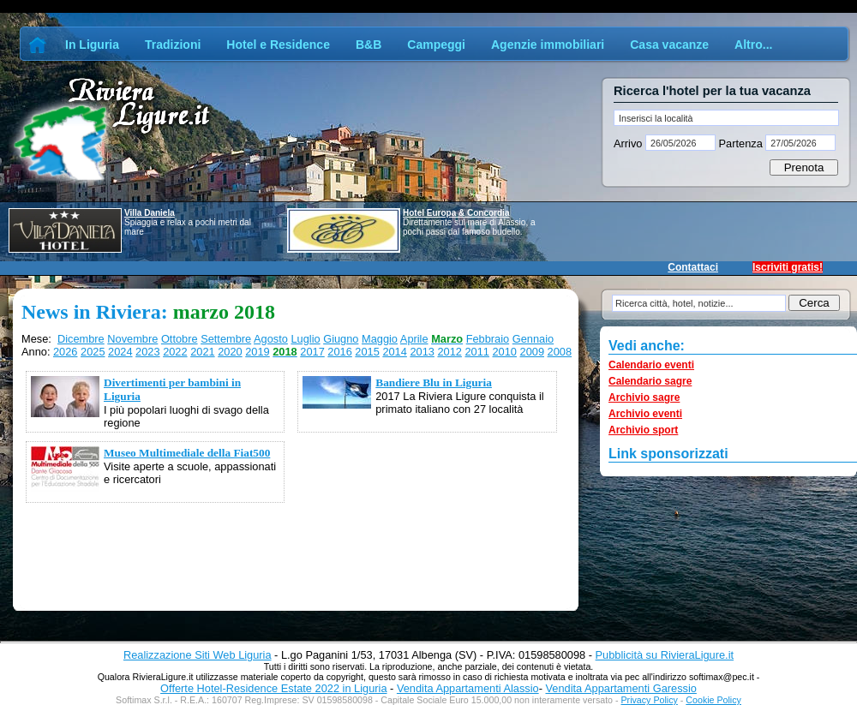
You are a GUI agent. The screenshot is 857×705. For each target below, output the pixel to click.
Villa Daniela (149, 213)
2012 (449, 351)
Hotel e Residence (278, 44)
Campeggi (436, 44)
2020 (230, 351)
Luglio (305, 338)
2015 (367, 351)
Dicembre (81, 338)
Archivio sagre (644, 397)
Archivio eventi (645, 414)
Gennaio (533, 338)
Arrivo (629, 143)
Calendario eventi (651, 365)
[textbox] (726, 118)
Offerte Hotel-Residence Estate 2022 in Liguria (273, 688)
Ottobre (179, 338)
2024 (120, 351)
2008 (560, 351)
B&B (368, 44)
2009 (532, 351)
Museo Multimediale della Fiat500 (187, 452)
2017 (312, 351)
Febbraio (488, 338)
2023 (147, 351)
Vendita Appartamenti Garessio (620, 688)
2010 (505, 351)
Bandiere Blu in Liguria (433, 382)
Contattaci (693, 267)
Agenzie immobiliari (547, 44)
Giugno (340, 338)
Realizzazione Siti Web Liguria (197, 654)
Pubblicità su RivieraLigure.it (665, 654)
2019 (257, 351)
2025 (93, 351)
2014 (394, 351)
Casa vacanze (669, 44)
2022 (175, 351)
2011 (476, 351)
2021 (202, 351)
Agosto (271, 338)
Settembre (226, 338)
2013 (422, 351)
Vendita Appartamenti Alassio (468, 688)
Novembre (132, 338)
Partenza (740, 143)
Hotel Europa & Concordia (456, 213)
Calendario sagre (650, 381)
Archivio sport (643, 430)
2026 (65, 351)
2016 (339, 351)
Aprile (414, 338)
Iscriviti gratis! (787, 267)
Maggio (380, 338)
